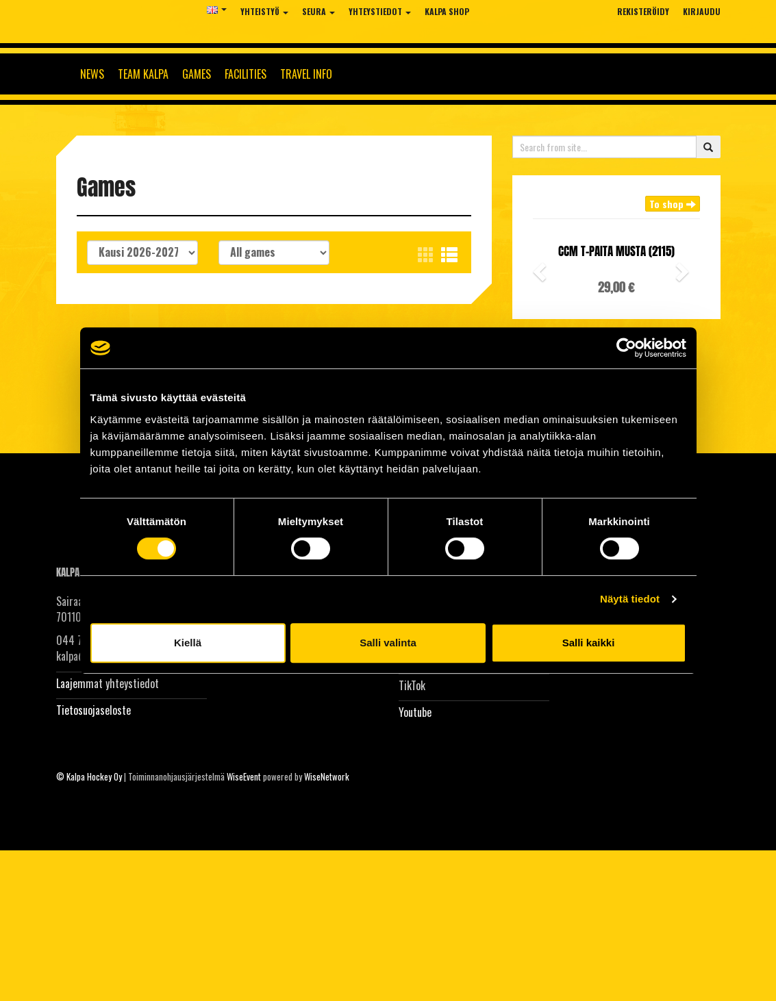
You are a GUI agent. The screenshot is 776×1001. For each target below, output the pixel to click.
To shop (672, 204)
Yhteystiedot (380, 11)
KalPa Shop (447, 11)
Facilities (245, 74)
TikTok (412, 685)
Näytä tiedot (630, 599)
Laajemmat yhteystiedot (107, 683)
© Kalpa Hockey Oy (89, 776)
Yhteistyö (264, 11)
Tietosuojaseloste (93, 710)
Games (196, 74)
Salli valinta (388, 642)
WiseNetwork (326, 776)
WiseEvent (244, 776)
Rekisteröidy (643, 11)
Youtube (415, 712)
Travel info (306, 74)
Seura (318, 11)
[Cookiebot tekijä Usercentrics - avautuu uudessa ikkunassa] (626, 348)
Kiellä (187, 642)
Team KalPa (143, 74)
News (92, 74)
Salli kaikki (588, 642)
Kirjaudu (702, 11)
